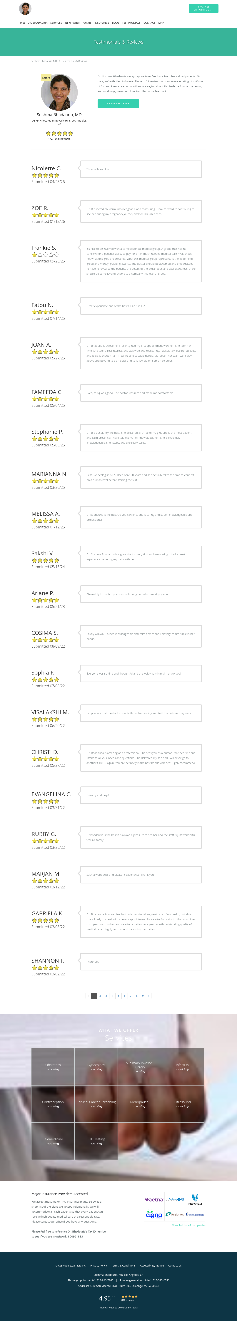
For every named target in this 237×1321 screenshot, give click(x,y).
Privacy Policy (98, 1265)
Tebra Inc (80, 1265)
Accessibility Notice (152, 1265)
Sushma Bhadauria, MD (44, 61)
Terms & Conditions (123, 1265)
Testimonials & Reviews (74, 61)
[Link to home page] (19, 8)
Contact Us (175, 1265)
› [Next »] (148, 995)
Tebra (134, 1307)
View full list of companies (189, 1225)
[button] (203, 8)
